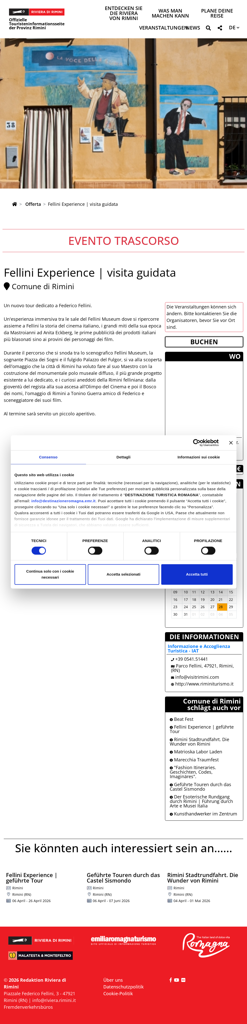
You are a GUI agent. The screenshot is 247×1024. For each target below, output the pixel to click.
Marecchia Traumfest (194, 759)
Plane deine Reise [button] (217, 13)
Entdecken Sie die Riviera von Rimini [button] (123, 14)
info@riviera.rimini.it (54, 1000)
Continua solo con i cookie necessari (50, 574)
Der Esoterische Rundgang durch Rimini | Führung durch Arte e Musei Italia (201, 801)
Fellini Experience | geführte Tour (202, 729)
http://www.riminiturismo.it (204, 684)
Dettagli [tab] (124, 457)
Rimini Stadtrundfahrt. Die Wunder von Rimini (199, 741)
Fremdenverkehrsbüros (28, 1007)
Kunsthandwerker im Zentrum (203, 813)
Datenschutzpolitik (123, 987)
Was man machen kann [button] (170, 13)
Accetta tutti (197, 574)
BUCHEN (204, 341)
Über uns (113, 980)
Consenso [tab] (48, 457)
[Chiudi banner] (231, 442)
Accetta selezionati (123, 574)
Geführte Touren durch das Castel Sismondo (200, 786)
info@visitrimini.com (197, 677)
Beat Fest (181, 719)
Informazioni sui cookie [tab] (199, 457)
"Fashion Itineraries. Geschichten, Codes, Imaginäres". (193, 772)
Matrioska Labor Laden (196, 751)
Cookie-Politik (118, 993)
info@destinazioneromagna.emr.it (63, 501)
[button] (208, 29)
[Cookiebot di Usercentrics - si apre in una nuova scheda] (197, 442)
